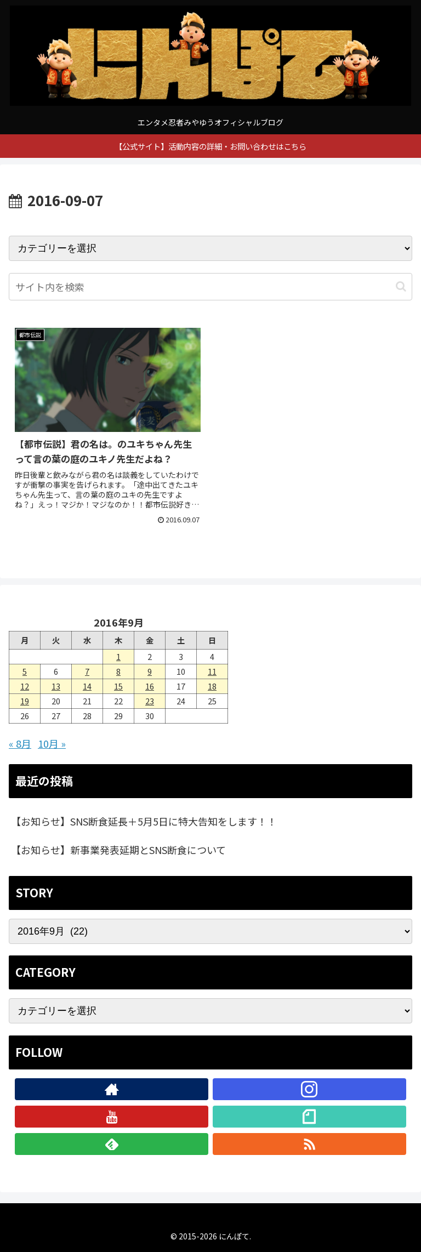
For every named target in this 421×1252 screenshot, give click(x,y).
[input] (210, 286)
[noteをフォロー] (309, 1117)
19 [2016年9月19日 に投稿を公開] (24, 701)
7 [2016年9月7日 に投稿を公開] (87, 671)
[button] (401, 286)
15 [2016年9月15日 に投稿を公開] (118, 686)
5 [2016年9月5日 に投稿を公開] (24, 671)
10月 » (52, 743)
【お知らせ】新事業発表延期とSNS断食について (118, 850)
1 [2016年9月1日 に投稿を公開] (118, 656)
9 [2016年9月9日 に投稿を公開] (149, 671)
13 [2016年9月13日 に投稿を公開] (56, 686)
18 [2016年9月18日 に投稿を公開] (212, 686)
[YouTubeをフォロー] (111, 1117)
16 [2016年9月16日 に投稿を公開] (149, 686)
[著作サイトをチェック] (111, 1089)
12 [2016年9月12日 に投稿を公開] (24, 686)
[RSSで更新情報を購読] (309, 1144)
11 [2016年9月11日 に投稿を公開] (212, 671)
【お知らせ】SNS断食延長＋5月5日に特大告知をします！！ (144, 821)
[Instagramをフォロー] (309, 1089)
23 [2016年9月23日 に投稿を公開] (149, 701)
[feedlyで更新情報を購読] (111, 1144)
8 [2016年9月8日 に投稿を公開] (118, 671)
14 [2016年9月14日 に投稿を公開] (87, 686)
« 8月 (20, 743)
